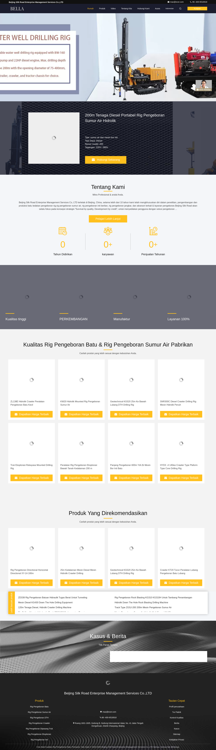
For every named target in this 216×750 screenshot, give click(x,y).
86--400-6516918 (198, 2)
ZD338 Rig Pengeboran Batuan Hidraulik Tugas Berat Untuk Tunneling (52, 598)
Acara (157, 8)
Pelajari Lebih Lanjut (107, 218)
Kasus (176, 729)
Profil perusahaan (176, 707)
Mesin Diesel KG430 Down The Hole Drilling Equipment (45, 603)
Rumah (90, 8)
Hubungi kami (143, 8)
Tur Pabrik (176, 712)
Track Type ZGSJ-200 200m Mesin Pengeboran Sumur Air (143, 608)
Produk (102, 8)
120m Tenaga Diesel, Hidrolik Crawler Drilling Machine (44, 608)
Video (113, 8)
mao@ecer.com (175, 2)
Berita (176, 723)
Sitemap (176, 734)
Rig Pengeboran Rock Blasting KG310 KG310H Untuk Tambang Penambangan (153, 598)
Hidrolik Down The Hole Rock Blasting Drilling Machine (141, 603)
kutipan (197, 8)
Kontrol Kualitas (176, 718)
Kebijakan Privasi (176, 740)
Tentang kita (126, 8)
